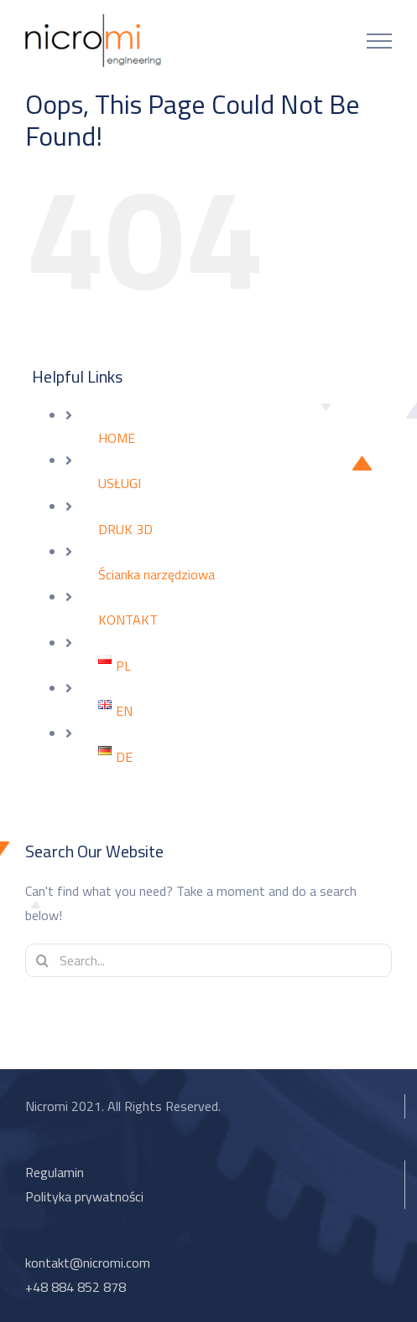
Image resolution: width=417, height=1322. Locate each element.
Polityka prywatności (84, 1196)
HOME (116, 438)
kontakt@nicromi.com (87, 1263)
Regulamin (54, 1172)
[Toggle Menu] (379, 41)
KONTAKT (128, 620)
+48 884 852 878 (75, 1287)
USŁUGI (119, 483)
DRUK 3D (125, 529)
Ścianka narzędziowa (156, 574)
